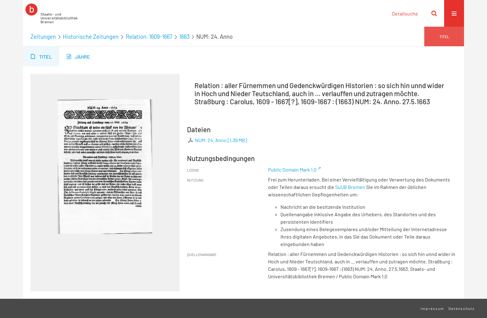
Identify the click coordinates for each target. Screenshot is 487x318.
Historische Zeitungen (91, 36)
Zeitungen (43, 36)
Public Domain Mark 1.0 (292, 169)
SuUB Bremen (350, 187)
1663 (184, 36)
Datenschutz (461, 308)
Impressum (432, 308)
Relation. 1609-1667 (149, 36)
